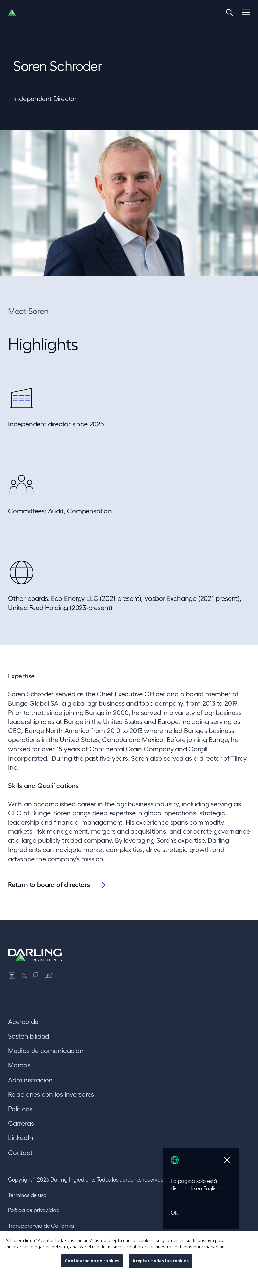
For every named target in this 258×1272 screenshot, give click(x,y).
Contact (20, 1152)
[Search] (230, 12)
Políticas (20, 1109)
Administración (30, 1080)
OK (174, 1213)
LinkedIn (20, 1137)
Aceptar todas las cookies (160, 1263)
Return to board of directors (49, 884)
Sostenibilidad (28, 1036)
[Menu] (246, 12)
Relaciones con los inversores (51, 1094)
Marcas (19, 1065)
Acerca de (23, 1021)
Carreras (21, 1123)
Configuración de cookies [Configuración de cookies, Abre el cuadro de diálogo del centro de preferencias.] (92, 1263)
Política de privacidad (33, 1210)
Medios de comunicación (46, 1050)
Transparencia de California (41, 1226)
